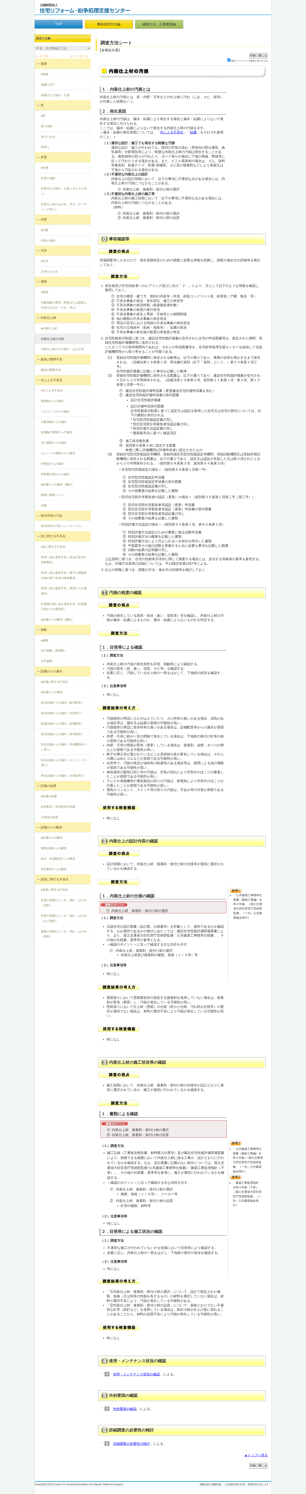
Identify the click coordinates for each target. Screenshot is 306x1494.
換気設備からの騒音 (54, 848)
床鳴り (45, 147)
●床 (43, 115)
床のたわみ (48, 136)
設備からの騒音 (51, 827)
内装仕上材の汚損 (52, 339)
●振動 (44, 640)
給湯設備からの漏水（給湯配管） (62, 723)
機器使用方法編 (108, 24)
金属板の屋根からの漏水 (56, 432)
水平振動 (46, 661)
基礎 (44, 63)
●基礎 (44, 74)
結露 (44, 505)
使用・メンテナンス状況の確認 (136, 1374)
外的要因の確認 (125, 1409)
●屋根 (44, 292)
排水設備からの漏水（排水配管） (62, 734)
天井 (44, 250)
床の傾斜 (46, 126)
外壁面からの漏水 (52, 463)
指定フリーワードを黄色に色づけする (249, 61)
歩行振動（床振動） (54, 650)
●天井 (44, 261)
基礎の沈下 (48, 84)
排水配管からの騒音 (54, 869)
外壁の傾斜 (48, 178)
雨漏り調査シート (52, 495)
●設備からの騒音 (52, 837)
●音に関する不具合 (53, 546)
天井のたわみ (49, 271)
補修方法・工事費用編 (159, 24)
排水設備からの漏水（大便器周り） (64, 775)
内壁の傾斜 (48, 240)
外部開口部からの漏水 (55, 474)
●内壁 (44, 230)
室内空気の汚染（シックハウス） (62, 526)
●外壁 (44, 167)
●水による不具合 (52, 390)
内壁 (44, 219)
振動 (44, 629)
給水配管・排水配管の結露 (58, 806)
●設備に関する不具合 (54, 682)
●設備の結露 (49, 796)
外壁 (44, 157)
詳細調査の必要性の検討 (131, 1444)
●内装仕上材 (49, 328)
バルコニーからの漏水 (55, 411)
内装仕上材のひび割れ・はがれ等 (62, 349)
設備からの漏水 (51, 671)
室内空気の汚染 (51, 515)
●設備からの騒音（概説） (57, 619)
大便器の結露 (49, 817)
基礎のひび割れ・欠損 (55, 95)
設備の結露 (48, 786)
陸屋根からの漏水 (52, 401)
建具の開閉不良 (51, 359)
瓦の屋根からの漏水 (54, 442)
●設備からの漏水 (52, 692)
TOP (58, 24)
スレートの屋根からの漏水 (58, 453)
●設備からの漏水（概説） (57, 484)
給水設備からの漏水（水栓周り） (62, 713)
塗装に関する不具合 (55, 879)
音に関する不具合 (53, 536)
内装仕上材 (48, 318)
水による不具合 (51, 380)
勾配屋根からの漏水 (54, 422)
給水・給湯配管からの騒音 (58, 858)
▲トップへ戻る (256, 1455)
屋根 (44, 281)
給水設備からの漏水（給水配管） (62, 702)
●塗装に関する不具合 (54, 889)
